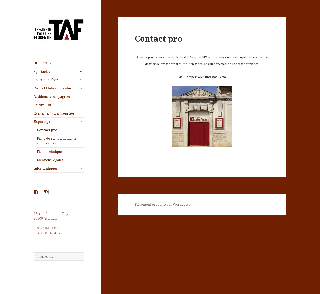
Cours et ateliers (46, 80)
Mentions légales (50, 160)
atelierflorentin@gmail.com (206, 77)
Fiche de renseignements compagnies (56, 140)
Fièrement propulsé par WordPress (162, 204)
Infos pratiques (45, 168)
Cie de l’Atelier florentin (52, 88)
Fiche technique (49, 151)
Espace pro (43, 121)
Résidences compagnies (52, 96)
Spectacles (42, 71)
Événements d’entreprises (54, 113)
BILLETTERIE (44, 63)
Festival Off (42, 105)
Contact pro (47, 130)
